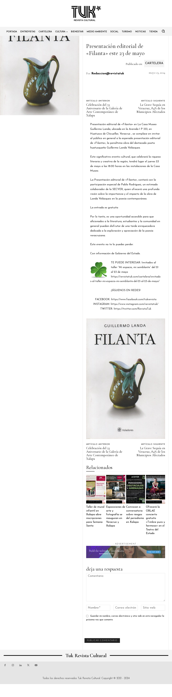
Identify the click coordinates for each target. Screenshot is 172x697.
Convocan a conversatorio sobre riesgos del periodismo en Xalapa (135, 514)
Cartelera (154, 63)
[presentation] (110, 631)
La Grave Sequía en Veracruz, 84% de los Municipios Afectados (151, 108)
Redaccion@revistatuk (107, 73)
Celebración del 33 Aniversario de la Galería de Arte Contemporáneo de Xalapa (104, 110)
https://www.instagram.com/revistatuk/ (134, 304)
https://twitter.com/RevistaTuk (132, 309)
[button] (163, 31)
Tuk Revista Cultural (89, 678)
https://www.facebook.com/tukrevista (133, 299)
